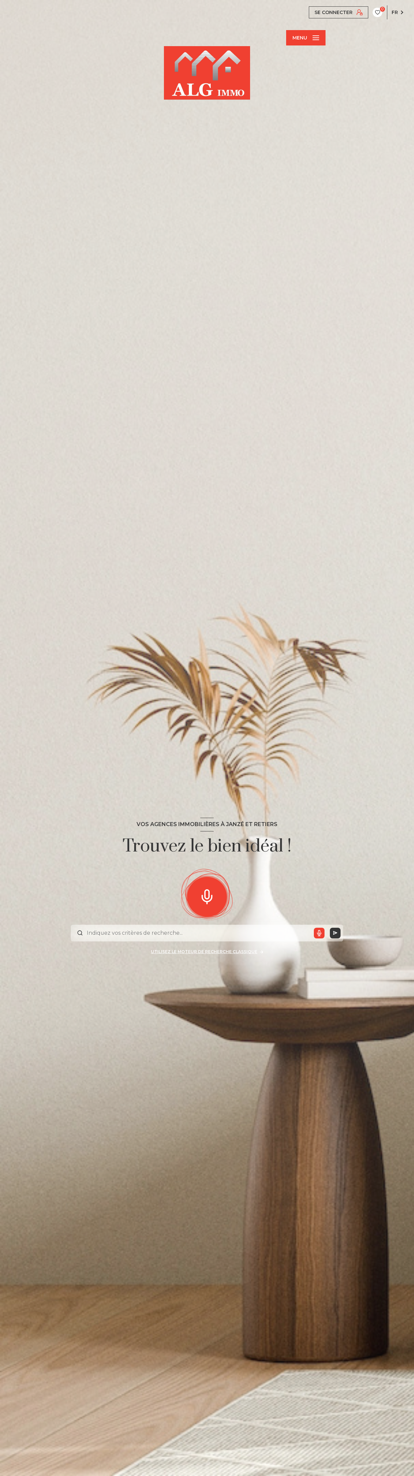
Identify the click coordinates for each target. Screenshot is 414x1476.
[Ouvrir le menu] (306, 37)
